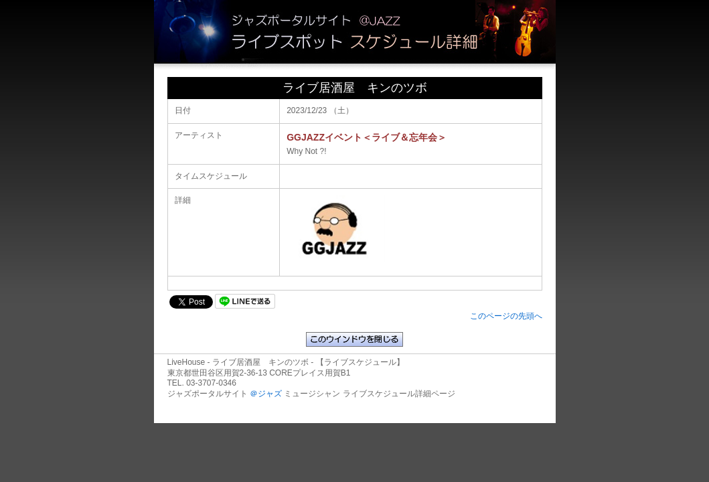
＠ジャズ (266, 393)
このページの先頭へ (506, 316)
